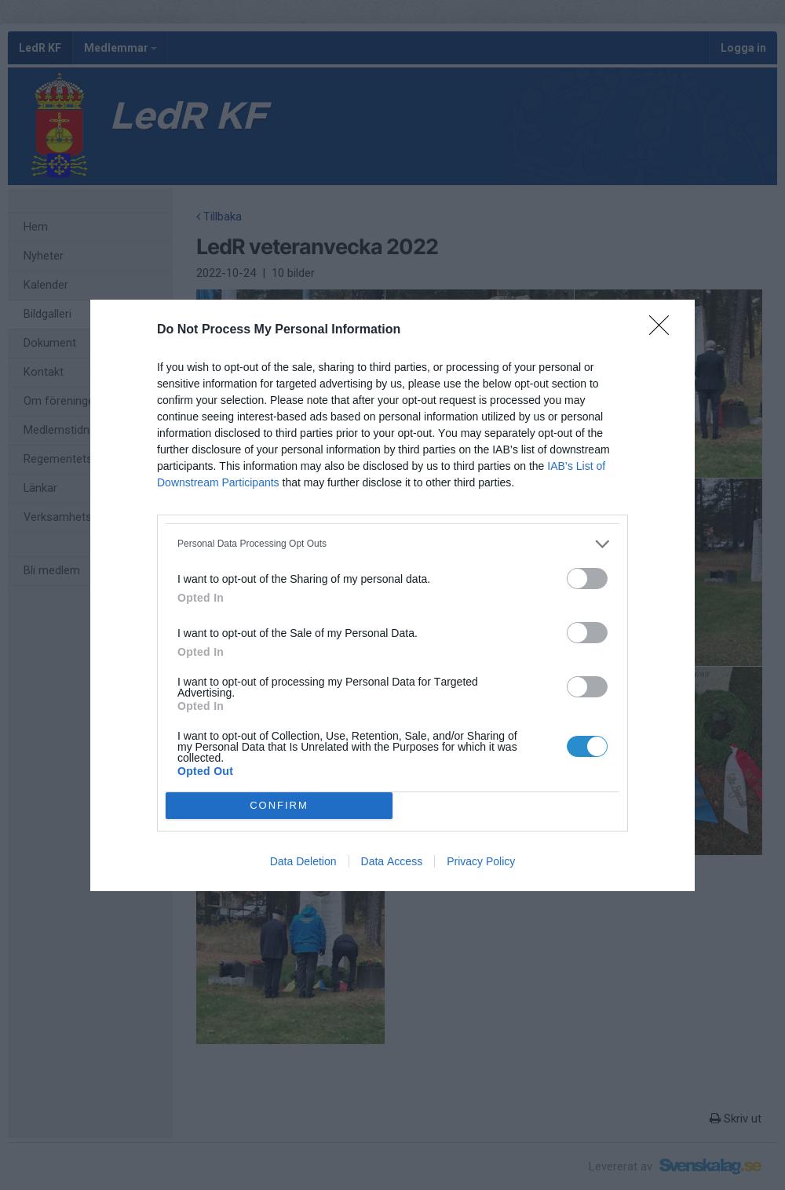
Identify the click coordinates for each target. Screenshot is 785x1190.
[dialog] (392, 595)
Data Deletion (303, 861)
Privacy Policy (481, 861)
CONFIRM (279, 805)
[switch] (587, 578)
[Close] (664, 330)
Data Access (392, 861)
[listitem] (392, 544)
